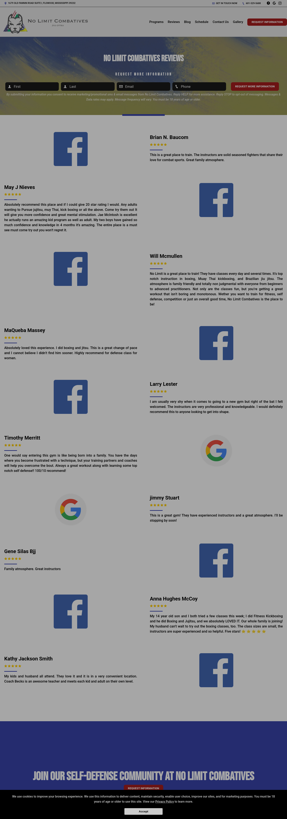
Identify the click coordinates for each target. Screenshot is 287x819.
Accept (143, 811)
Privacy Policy (164, 801)
